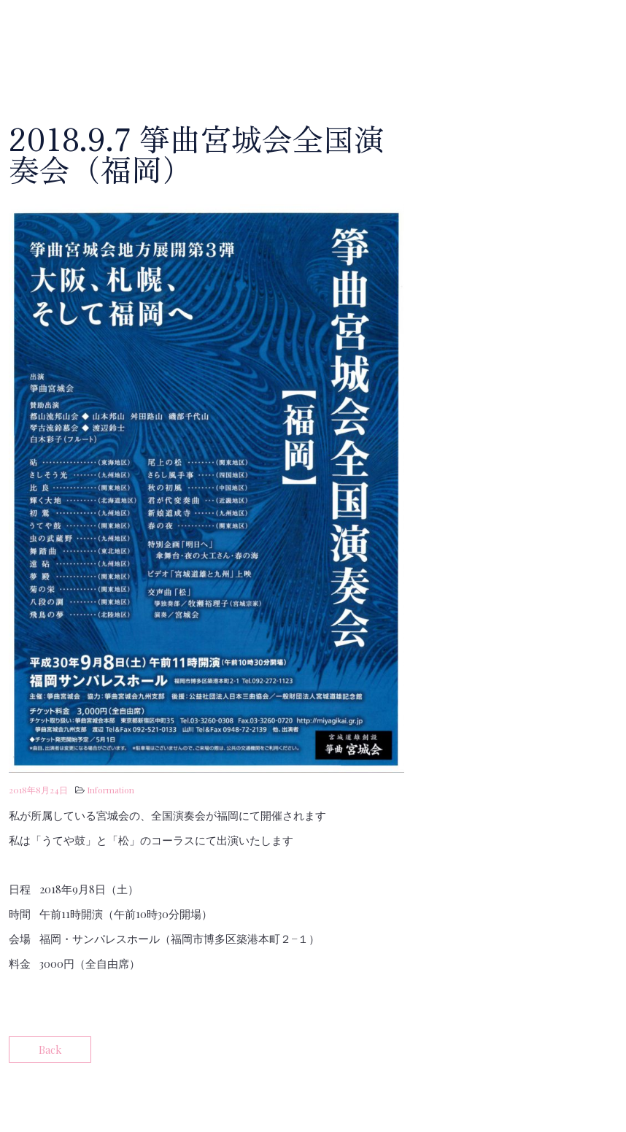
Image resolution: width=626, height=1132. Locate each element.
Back (50, 1049)
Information (110, 790)
